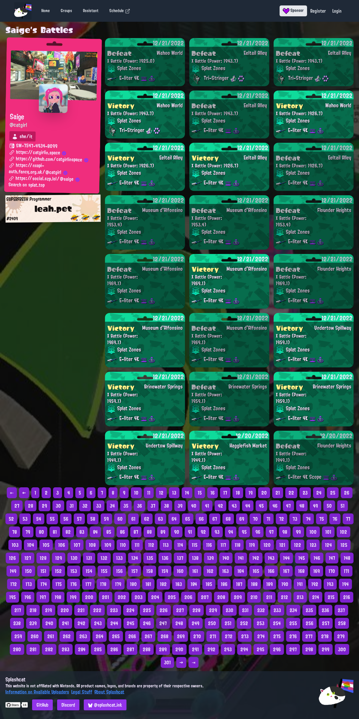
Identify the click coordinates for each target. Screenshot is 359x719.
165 (256, 571)
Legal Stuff (81, 692)
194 (345, 584)
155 (104, 571)
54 (38, 519)
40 (193, 505)
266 (132, 636)
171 (346, 571)
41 (207, 505)
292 (211, 649)
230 (229, 610)
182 (163, 584)
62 (146, 519)
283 (65, 649)
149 (13, 571)
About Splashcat (109, 692)
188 (254, 584)
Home (45, 10)
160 (180, 571)
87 (136, 532)
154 (89, 571)
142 (255, 558)
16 (213, 492)
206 (188, 597)
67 (214, 519)
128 (43, 558)
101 (328, 532)
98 (284, 532)
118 (237, 545)
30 (58, 505)
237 (341, 610)
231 (245, 610)
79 (28, 532)
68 (228, 519)
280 (17, 649)
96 (257, 532)
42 (220, 505)
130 (74, 558)
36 (139, 505)
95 (244, 532)
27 (16, 505)
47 (288, 505)
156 (119, 571)
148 (347, 558)
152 (58, 571)
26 (346, 492)
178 (103, 584)
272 (229, 636)
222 (97, 610)
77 (348, 519)
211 (269, 597)
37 (153, 505)
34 (112, 505)
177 (88, 584)
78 (14, 532)
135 (150, 558)
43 (234, 505)
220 (65, 610)
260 (35, 636)
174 (44, 584)
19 (251, 492)
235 (309, 610)
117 (223, 545)
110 (123, 545)
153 (73, 571)
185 (209, 584)
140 (225, 558)
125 (344, 545)
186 (224, 584)
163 (225, 571)
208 (221, 597)
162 (210, 571)
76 (335, 519)
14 (187, 492)
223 (114, 610)
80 (41, 532)
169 (316, 571)
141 (241, 558)
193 (330, 584)
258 (342, 623)
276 (293, 636)
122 (297, 545)
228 (196, 610)
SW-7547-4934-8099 (33, 146)
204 (155, 597)
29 (44, 505)
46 (275, 505)
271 (213, 636)
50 (329, 505)
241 (65, 623)
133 (119, 558)
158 (149, 571)
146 (317, 558)
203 (139, 597)
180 (133, 584)
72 (281, 519)
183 (178, 584)
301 (167, 662)
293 (228, 649)
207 (205, 597)
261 (50, 636)
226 (164, 610)
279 (341, 636)
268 (164, 636)
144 (286, 558)
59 (106, 519)
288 (146, 649)
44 (247, 505)
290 (179, 649)
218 (33, 610)
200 (89, 597)
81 (55, 532)
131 (89, 558)
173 (29, 584)
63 (160, 519)
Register (318, 11)
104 (30, 545)
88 (149, 532)
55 (52, 519)
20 (264, 492)
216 (346, 597)
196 (27, 597)
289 (163, 649)
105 (46, 545)
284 (81, 649)
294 (244, 649)
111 (137, 545)
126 (12, 558)
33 (98, 505)
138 (195, 558)
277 (308, 636)
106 (61, 545)
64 (174, 519)
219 (48, 610)
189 (269, 584)
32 (85, 505)
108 (92, 545)
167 (286, 571)
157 (134, 571)
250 (212, 623)
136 (165, 558)
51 (343, 505)
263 (83, 636)
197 (43, 597)
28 (30, 505)
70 (255, 519)
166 (271, 571)
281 (33, 649)
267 (148, 636)
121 (282, 545)
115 (194, 545)
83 (81, 532)
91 (190, 532)
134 (134, 558)
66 (201, 519)
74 (308, 519)
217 (17, 610)
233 (277, 610)
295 (260, 649)
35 (125, 505)
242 (81, 623)
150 (28, 571)
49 (315, 505)
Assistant (90, 10)
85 (108, 532)
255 (293, 623)
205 (172, 597)
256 (309, 623)
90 (176, 532)
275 (277, 636)
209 (238, 597)
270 (197, 636)
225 (147, 610)
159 (165, 571)
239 (33, 623)
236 (325, 610)
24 (318, 492)
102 (343, 532)
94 (230, 532)
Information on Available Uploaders (37, 692)
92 (203, 532)
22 (291, 492)
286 (114, 649)
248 (179, 623)
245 (130, 623)
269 (181, 636)
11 (148, 492)
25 (332, 492)
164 (240, 571)
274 (261, 636)
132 (104, 558)
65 (187, 519)
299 (325, 649)
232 (261, 610)
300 (342, 649)
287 (130, 649)
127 (27, 558)
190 (284, 584)
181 (148, 584)
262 (67, 636)
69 (241, 519)
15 (200, 492)
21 (278, 492)
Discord (68, 705)
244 (114, 623)
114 (180, 545)
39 (180, 505)
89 (162, 532)
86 (122, 532)
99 (298, 532)
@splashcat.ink (105, 705)
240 (49, 623)
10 (136, 492)
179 (118, 584)
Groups (66, 10)
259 (18, 636)
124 (328, 545)
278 (325, 636)
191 (300, 584)
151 (43, 571)
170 (332, 571)
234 (293, 610)
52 (11, 519)
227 (180, 610)
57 (79, 519)
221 (81, 610)
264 (99, 636)
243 (98, 623)
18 (238, 492)
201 (105, 597)
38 (166, 505)
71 (268, 519)
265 (116, 636)
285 (98, 649)
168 (301, 571)
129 (58, 558)
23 (305, 492)
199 (73, 597)
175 (58, 584)
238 (17, 623)
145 (301, 558)
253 (260, 623)
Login (337, 11)
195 (12, 597)
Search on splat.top (26, 185)
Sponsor (293, 10)
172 (13, 584)
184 (194, 584)
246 (147, 623)
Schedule (119, 10)
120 (267, 545)
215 (331, 597)
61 (133, 519)
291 (195, 649)
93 (217, 532)
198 (58, 597)
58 (92, 519)
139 (210, 558)
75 (321, 519)
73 (295, 519)
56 (65, 519)
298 (309, 649)
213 (300, 597)
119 (252, 545)
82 (68, 532)
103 (15, 545)
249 (195, 623)
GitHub (42, 705)
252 (244, 623)
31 (72, 505)
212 (284, 597)
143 (271, 558)
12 (161, 492)
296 (277, 649)
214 (315, 597)
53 (25, 519)
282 (49, 649)
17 (225, 492)
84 (95, 532)
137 (180, 558)
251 (228, 623)
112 (151, 545)
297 (293, 649)
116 (209, 545)
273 (245, 636)
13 (174, 492)
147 (332, 558)
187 (239, 584)
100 (313, 532)
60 (120, 519)
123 (313, 545)
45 (261, 505)
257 (325, 623)
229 (213, 610)
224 (130, 610)
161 (195, 571)
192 (314, 584)
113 (166, 545)
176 (73, 584)
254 (277, 623)
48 (301, 505)
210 (254, 597)
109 (107, 545)
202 (122, 597)
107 (77, 545)
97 (271, 532)
